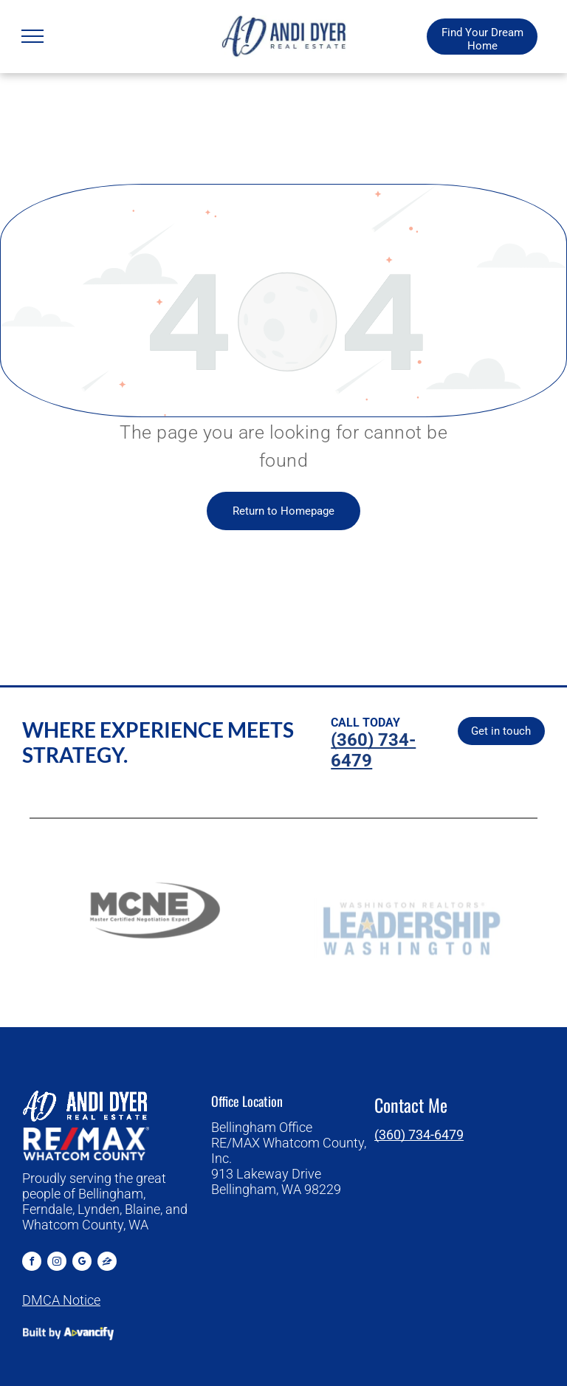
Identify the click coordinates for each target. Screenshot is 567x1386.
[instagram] (56, 1263)
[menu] (32, 36)
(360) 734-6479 (419, 1134)
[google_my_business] (82, 1263)
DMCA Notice (61, 1300)
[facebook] (31, 1263)
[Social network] (107, 1263)
